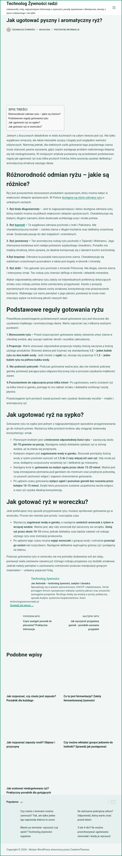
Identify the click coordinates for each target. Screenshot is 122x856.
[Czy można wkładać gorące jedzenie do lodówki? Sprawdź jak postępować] (90, 722)
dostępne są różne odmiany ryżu (82, 197)
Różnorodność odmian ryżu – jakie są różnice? (34, 114)
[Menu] (114, 7)
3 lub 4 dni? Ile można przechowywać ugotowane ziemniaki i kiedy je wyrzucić (94, 832)
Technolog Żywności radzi (31, 3)
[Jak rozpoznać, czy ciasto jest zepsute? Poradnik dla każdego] (32, 676)
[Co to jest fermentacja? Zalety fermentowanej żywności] (90, 676)
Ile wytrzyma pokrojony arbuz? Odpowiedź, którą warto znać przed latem (95, 815)
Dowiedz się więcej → (22, 605)
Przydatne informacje (66, 29)
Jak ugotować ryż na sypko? (24, 122)
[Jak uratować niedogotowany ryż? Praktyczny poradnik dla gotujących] (32, 768)
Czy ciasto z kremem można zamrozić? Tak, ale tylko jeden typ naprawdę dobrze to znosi (37, 815)
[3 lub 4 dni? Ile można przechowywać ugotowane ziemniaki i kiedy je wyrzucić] (69, 832)
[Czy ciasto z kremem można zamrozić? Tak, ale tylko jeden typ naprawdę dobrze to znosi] (11, 815)
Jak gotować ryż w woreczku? (25, 126)
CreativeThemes (79, 849)
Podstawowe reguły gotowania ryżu (28, 118)
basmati (20, 225)
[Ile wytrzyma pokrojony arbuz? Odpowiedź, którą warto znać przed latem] (69, 815)
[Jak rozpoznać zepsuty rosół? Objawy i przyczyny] (32, 722)
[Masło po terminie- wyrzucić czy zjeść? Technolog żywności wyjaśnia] (11, 832)
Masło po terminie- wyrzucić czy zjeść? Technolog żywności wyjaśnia (39, 832)
